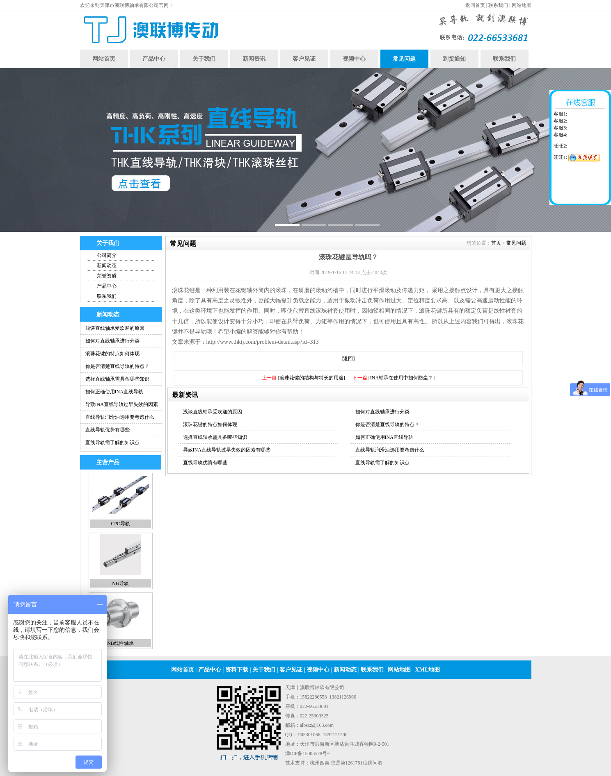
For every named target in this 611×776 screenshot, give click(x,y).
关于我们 (203, 59)
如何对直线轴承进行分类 (112, 341)
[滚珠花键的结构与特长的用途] (311, 378)
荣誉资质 (107, 276)
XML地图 (427, 670)
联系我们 (498, 5)
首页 (496, 243)
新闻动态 (107, 265)
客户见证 (304, 59)
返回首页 (475, 5)
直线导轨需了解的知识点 (112, 442)
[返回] (348, 358)
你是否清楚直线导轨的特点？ (117, 366)
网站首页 (103, 59)
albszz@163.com (317, 725)
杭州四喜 (320, 763)
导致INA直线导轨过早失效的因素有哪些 (226, 450)
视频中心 (354, 59)
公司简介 (107, 255)
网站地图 (521, 5)
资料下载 (236, 670)
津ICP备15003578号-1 (308, 753)
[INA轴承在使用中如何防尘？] (401, 378)
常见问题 (404, 59)
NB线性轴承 (120, 643)
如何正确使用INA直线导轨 (114, 392)
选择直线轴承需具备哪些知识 (117, 379)
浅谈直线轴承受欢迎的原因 (114, 328)
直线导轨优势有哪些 (107, 430)
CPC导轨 (120, 523)
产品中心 (153, 59)
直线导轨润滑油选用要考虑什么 (119, 417)
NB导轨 (120, 583)
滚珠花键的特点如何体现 (112, 353)
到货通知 (454, 59)
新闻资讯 (254, 59)
